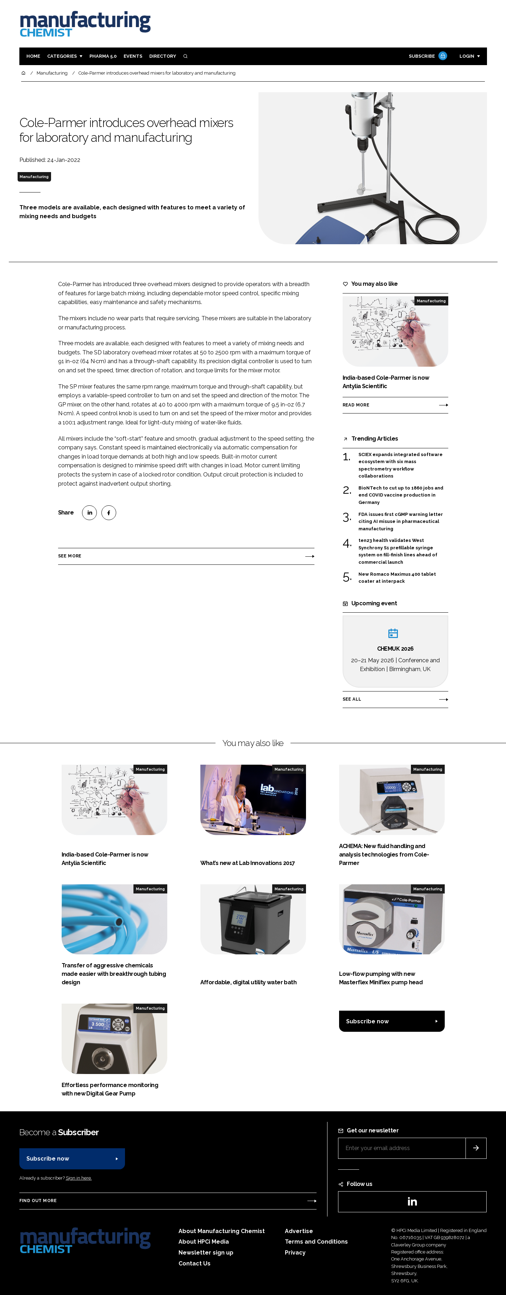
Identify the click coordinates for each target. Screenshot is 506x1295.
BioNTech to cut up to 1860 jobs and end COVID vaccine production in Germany (400, 495)
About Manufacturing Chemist (222, 1231)
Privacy (295, 1252)
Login (467, 56)
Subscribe (427, 56)
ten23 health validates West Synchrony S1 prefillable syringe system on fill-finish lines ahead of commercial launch (397, 551)
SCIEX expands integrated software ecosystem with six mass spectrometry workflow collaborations (400, 465)
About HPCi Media (204, 1241)
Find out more (38, 1200)
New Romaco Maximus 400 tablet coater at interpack (397, 577)
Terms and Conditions (316, 1241)
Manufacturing (34, 177)
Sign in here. (79, 1178)
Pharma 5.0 (103, 56)
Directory (162, 56)
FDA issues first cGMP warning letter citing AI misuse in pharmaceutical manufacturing (400, 521)
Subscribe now (367, 1021)
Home (33, 56)
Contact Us (195, 1263)
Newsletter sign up (206, 1252)
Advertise (299, 1231)
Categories (62, 56)
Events (133, 56)
